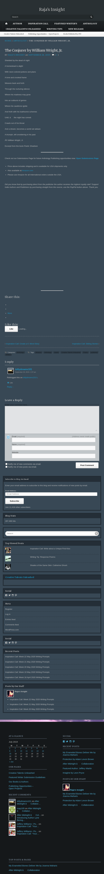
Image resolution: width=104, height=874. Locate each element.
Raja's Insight (52, 9)
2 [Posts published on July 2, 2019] (15, 654)
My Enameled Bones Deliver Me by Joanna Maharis (33, 771)
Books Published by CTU (72, 34)
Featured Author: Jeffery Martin (77, 673)
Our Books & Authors (18, 687)
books (56, 257)
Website (15, 358)
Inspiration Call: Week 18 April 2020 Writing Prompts (27, 582)
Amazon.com (27, 170)
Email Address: (10, 396)
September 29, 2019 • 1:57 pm (25, 277)
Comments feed (12, 530)
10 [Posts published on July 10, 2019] (21, 656)
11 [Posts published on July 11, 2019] (26, 656)
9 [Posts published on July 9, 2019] (15, 656)
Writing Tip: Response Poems (42, 462)
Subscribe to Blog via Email (17, 384)
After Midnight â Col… (29, 720)
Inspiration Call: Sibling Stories (85, 249)
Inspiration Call (38, 23)
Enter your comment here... (17, 310)
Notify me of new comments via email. (24, 369)
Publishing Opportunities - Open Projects (28, 789)
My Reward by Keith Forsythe (22, 802)
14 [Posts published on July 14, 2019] (43, 656)
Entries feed (10, 525)
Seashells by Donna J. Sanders (23, 806)
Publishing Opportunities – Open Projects (43, 34)
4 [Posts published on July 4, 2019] (26, 654)
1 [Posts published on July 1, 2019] (9, 654)
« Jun (11, 667)
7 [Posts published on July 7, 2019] (42, 654)
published (94, 257)
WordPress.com (12, 535)
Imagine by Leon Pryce (73, 678)
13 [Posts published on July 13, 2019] (37, 656)
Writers (8, 260)
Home (8, 41)
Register (8, 514)
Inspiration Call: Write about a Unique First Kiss (50, 454)
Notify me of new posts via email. (22, 372)
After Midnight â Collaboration (78, 669)
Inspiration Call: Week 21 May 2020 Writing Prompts (27, 567)
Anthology (90, 23)
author (17, 23)
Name (18, 349)
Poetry (85, 257)
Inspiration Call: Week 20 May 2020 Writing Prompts (27, 572)
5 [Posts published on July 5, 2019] (31, 654)
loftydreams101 (23, 274)
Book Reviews (15, 827)
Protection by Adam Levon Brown (78, 664)
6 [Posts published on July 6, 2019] (37, 654)
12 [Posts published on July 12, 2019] (32, 656)
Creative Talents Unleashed (23, 29)
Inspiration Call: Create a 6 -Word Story (22, 249)
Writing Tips (54, 29)
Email (18, 342)
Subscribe (14, 406)
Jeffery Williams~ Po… (27, 729)
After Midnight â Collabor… (29, 707)
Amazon (38, 257)
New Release (76, 29)
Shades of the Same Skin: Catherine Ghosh (48, 470)
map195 (20, 713)
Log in (7, 519)
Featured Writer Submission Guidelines (27, 682)
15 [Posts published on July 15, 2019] (10, 659)
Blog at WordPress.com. (16, 866)
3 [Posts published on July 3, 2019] (20, 654)
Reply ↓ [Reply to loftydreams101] (10, 292)
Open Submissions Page (87, 158)
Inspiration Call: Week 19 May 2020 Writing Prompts (27, 577)
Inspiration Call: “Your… (28, 731)
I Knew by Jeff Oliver (18, 797)
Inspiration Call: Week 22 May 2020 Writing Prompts (27, 562)
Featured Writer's (65, 23)
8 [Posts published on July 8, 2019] (9, 656)
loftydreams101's (30, 283)
